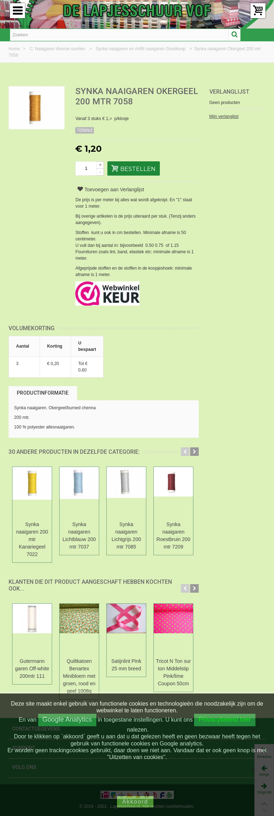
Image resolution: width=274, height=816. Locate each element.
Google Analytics (67, 719)
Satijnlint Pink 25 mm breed (126, 664)
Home (15, 48)
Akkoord (135, 802)
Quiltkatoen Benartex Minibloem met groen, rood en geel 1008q (79, 676)
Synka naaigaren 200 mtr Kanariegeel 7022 (32, 539)
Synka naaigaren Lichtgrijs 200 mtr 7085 (126, 535)
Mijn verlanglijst (224, 116)
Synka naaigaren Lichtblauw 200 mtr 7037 (79, 535)
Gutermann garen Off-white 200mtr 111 (32, 668)
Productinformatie (42, 393)
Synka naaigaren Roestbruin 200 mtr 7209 (174, 535)
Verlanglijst (229, 91)
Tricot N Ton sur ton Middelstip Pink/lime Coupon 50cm (173, 672)
